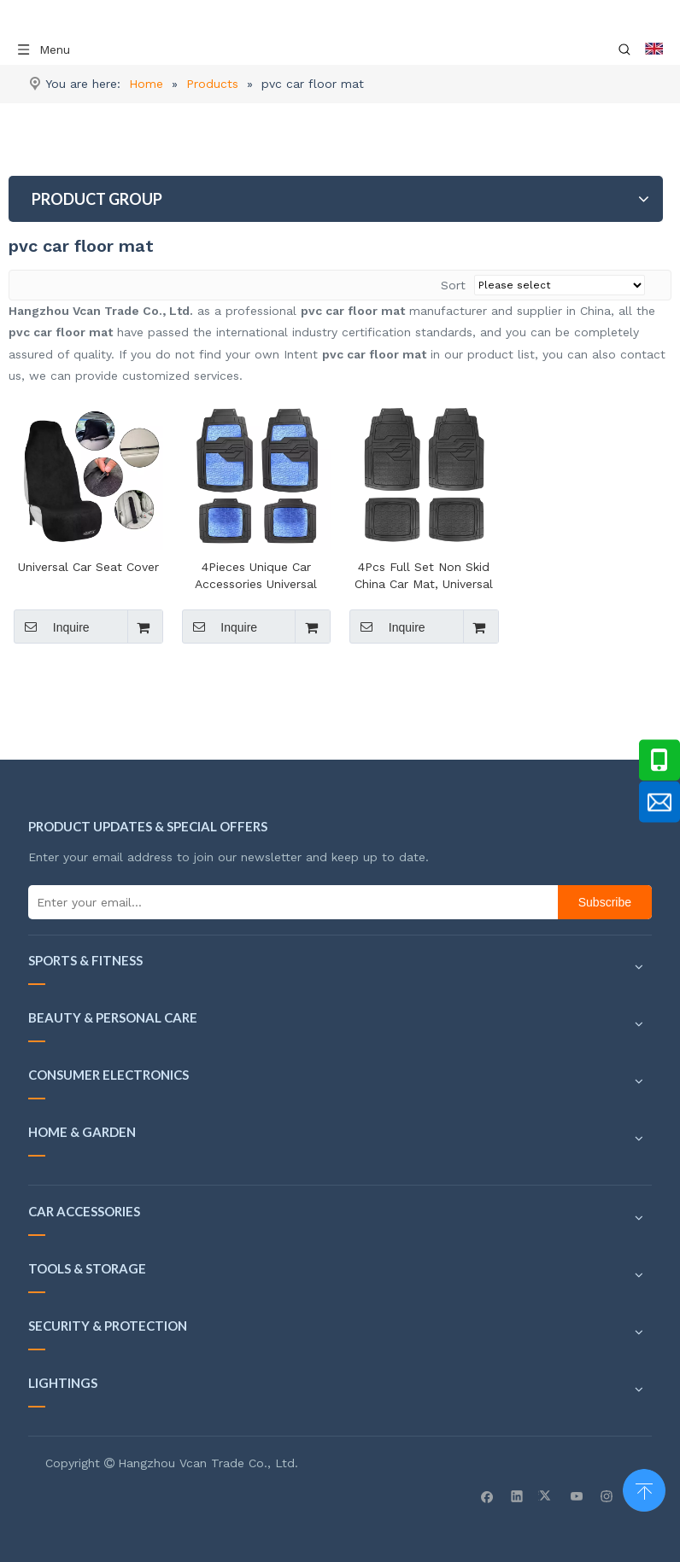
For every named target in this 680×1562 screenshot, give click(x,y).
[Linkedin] (517, 1495)
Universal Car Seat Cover (88, 567)
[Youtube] (577, 1495)
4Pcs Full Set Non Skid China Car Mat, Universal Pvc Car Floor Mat (424, 576)
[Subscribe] (605, 902)
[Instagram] (607, 1495)
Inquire (52, 626)
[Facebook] (487, 1495)
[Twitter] (547, 1495)
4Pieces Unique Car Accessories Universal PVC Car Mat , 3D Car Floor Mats (256, 576)
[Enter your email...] (288, 902)
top (644, 1488)
